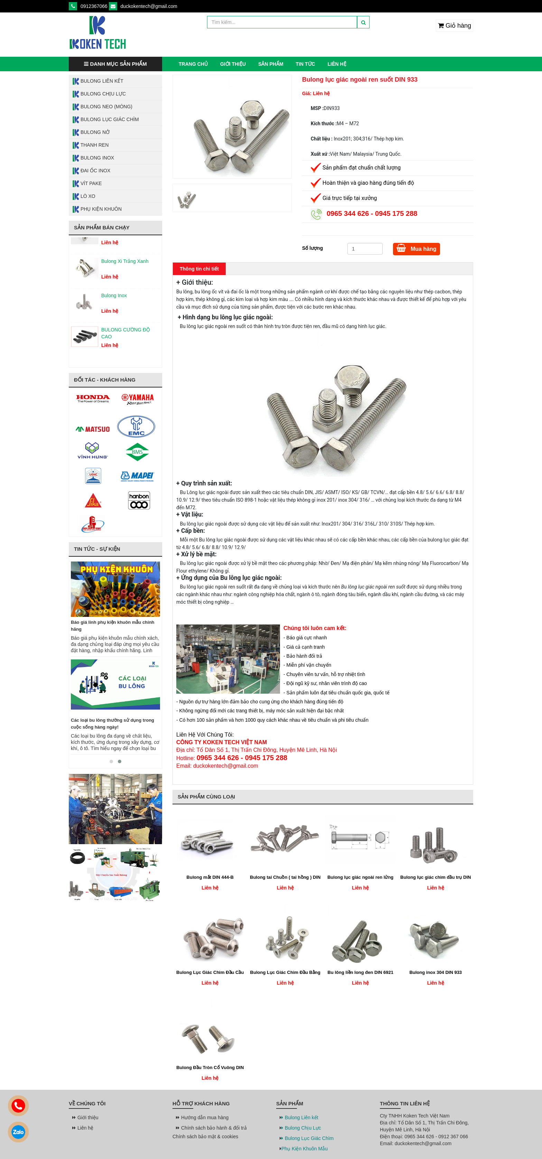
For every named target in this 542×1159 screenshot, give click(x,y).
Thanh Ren (90, 145)
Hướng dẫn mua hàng (203, 1117)
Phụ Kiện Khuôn (97, 209)
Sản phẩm (270, 64)
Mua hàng (416, 248)
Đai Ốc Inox (91, 170)
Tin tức (305, 64)
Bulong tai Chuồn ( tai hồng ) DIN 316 (285, 878)
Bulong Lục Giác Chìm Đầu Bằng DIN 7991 (285, 973)
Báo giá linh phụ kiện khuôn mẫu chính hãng (113, 626)
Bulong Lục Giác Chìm (105, 119)
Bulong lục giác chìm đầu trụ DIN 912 (435, 878)
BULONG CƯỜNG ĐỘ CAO (125, 335)
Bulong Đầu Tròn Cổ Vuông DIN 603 (210, 1068)
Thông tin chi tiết (199, 269)
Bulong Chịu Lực (99, 94)
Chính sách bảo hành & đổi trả (212, 1128)
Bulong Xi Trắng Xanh (124, 263)
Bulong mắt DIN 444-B (210, 877)
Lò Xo (83, 196)
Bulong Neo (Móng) (102, 106)
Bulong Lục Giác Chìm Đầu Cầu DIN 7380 (210, 973)
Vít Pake (87, 183)
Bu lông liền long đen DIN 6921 (360, 972)
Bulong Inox (93, 158)
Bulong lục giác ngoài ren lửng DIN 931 (360, 878)
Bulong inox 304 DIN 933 (435, 972)
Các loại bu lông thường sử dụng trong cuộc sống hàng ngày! (112, 724)
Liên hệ (337, 64)
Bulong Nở (91, 132)
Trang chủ (193, 64)
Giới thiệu (233, 64)
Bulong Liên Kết (97, 81)
